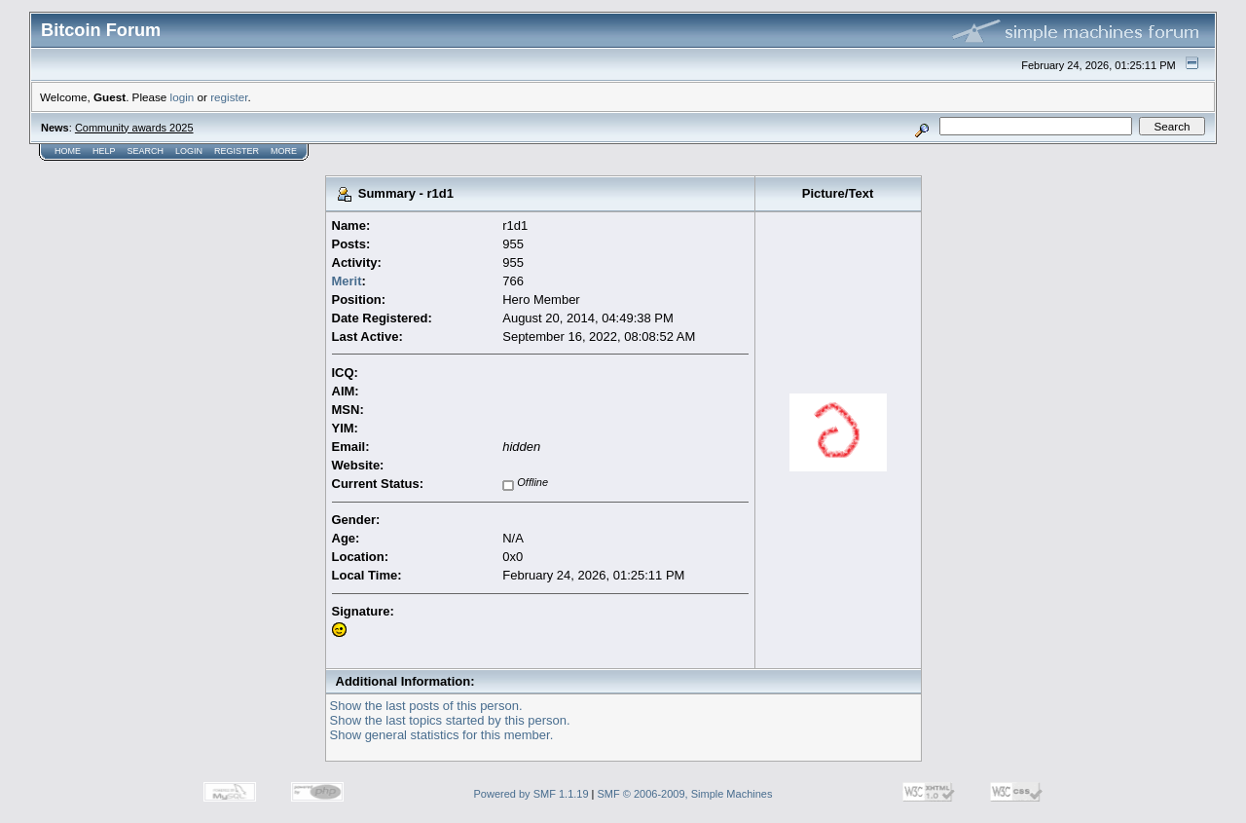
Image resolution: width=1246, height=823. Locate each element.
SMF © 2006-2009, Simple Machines (685, 794)
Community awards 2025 (134, 127)
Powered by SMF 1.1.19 (531, 794)
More (284, 151)
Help (104, 151)
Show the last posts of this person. (426, 705)
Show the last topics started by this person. (450, 720)
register (228, 97)
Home (68, 151)
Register (236, 151)
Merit (347, 281)
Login (188, 151)
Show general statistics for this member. (442, 735)
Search (146, 151)
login (182, 97)
